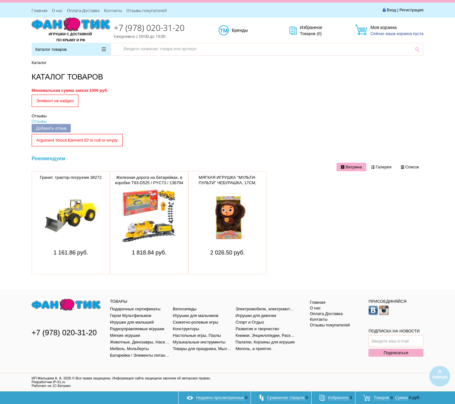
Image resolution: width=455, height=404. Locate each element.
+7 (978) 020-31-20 (149, 27)
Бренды (247, 31)
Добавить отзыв (51, 128)
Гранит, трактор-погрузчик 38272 (70, 177)
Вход (391, 10)
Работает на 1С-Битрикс (51, 386)
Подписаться (396, 352)
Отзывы (39, 116)
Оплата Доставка (83, 10)
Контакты (113, 10)
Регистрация (411, 10)
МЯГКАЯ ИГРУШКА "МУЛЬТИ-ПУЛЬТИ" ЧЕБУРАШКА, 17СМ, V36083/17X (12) (227, 182)
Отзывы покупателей (146, 10)
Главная (39, 10)
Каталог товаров (70, 49)
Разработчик (48, 382)
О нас (57, 10)
